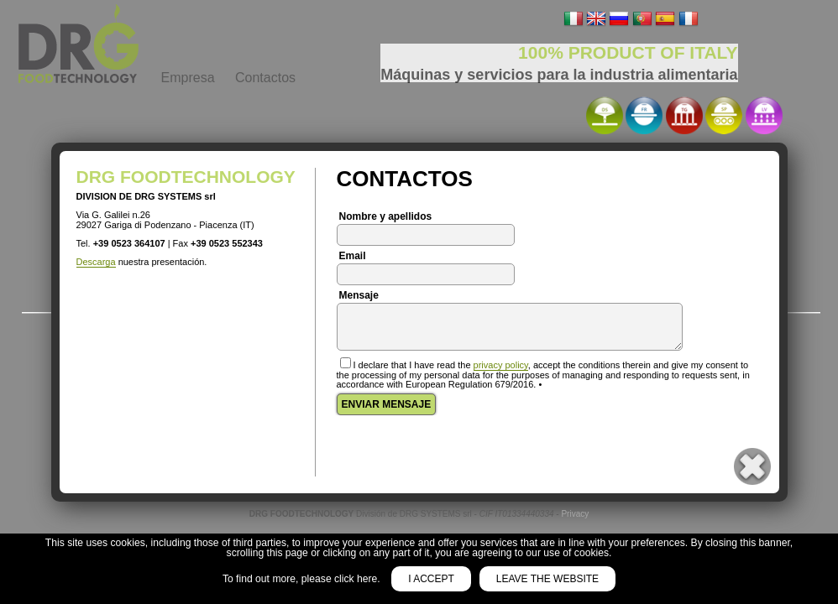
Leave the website (547, 579)
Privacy (575, 513)
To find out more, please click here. (303, 579)
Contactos (265, 77)
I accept (431, 579)
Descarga (96, 262)
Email (352, 256)
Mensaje (359, 295)
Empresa (188, 77)
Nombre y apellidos (385, 216)
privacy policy (501, 365)
